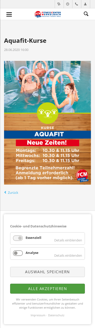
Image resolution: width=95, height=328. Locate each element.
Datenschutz (56, 315)
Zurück (13, 192)
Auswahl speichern (47, 271)
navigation (9, 14)
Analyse (32, 252)
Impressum (38, 315)
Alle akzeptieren (47, 288)
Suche (86, 14)
